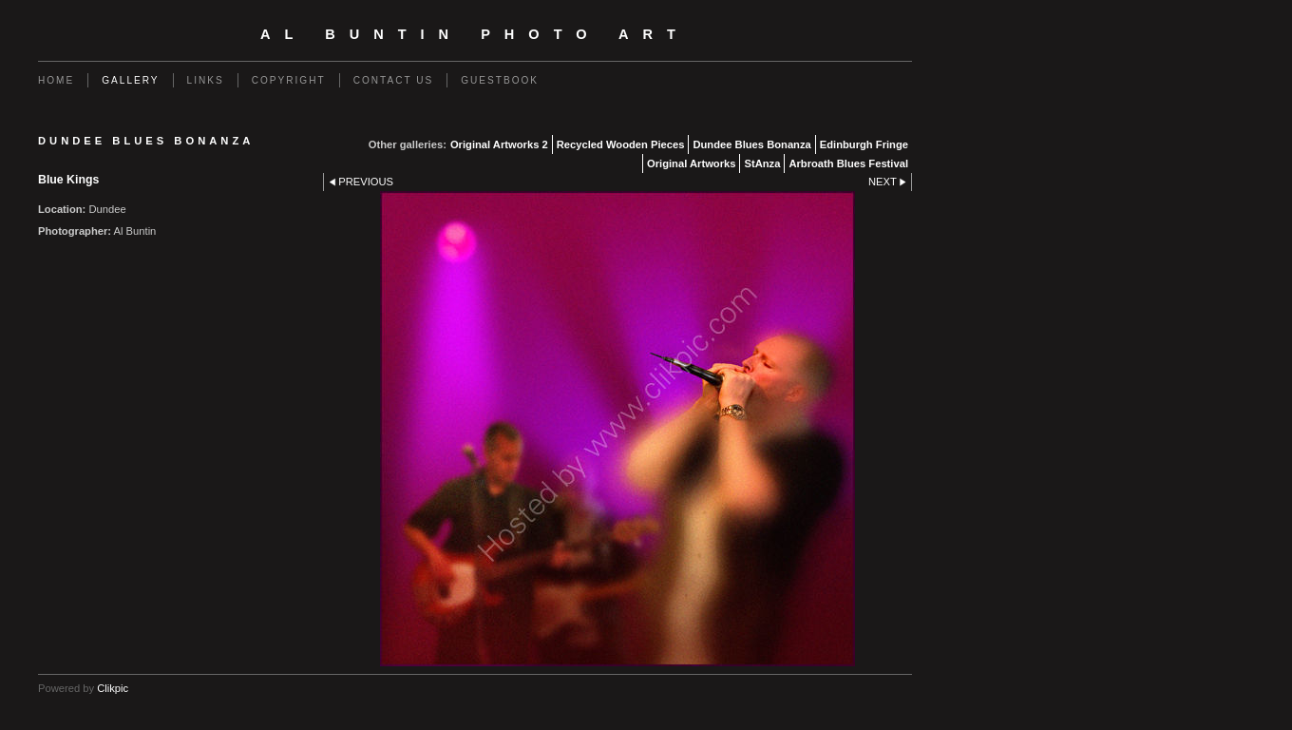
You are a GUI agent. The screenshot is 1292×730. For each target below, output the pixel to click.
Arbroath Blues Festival (848, 163)
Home (56, 80)
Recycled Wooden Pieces (621, 144)
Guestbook (500, 80)
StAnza (762, 163)
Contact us (393, 80)
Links (205, 80)
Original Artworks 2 (499, 144)
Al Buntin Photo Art (475, 34)
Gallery (130, 80)
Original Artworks (691, 163)
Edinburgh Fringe (864, 144)
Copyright (289, 80)
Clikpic (112, 688)
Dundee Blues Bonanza (751, 144)
